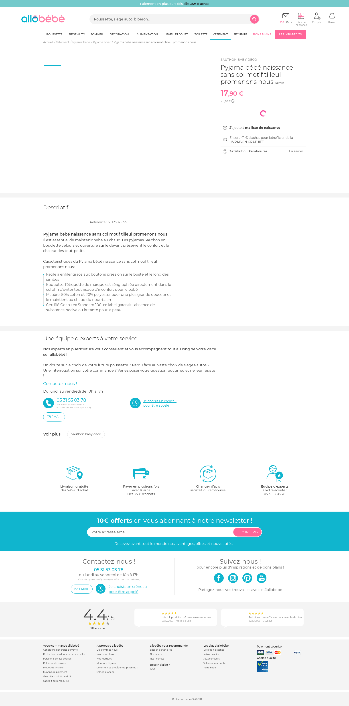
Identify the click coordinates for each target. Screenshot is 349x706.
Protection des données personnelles (64, 654)
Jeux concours (211, 658)
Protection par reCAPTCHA (187, 699)
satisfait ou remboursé (207, 478)
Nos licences (157, 658)
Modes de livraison (53, 667)
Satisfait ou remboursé (56, 681)
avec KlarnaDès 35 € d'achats (141, 480)
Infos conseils (211, 654)
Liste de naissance (213, 649)
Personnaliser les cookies (57, 658)
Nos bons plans (105, 654)
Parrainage (209, 667)
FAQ (152, 669)
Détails (279, 83)
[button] (233, 101)
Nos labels (156, 654)
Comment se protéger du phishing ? (117, 667)
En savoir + (297, 151)
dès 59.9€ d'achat (74, 480)
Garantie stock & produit (57, 676)
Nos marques (104, 658)
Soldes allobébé (105, 672)
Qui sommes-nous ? (108, 649)
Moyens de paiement (55, 672)
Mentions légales (106, 663)
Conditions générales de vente (60, 649)
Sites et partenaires (161, 649)
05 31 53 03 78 (274, 494)
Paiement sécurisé (269, 646)
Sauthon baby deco (86, 434)
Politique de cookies (54, 663)
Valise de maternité (214, 663)
